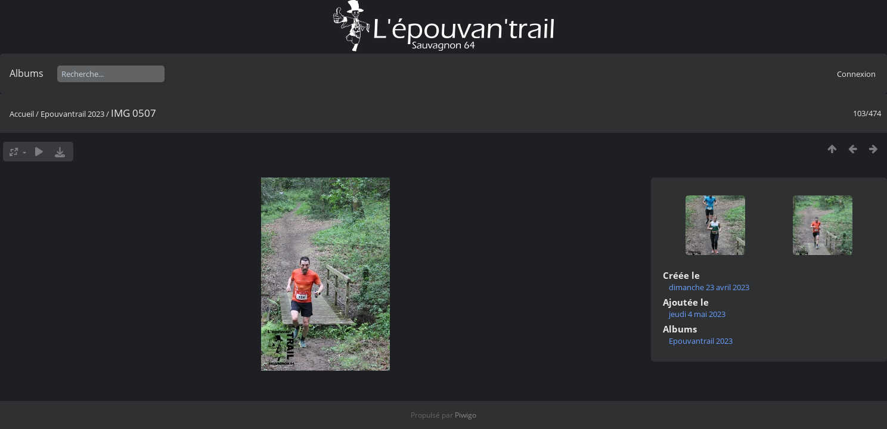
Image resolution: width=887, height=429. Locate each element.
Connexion (856, 74)
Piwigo (465, 415)
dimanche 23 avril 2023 (709, 287)
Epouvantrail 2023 (72, 113)
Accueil (22, 113)
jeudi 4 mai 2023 (697, 314)
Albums (27, 73)
